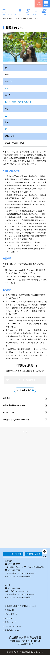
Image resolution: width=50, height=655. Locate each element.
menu (46, 3)
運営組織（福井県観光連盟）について (20, 606)
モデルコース (12, 14)
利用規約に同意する (27, 365)
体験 (28, 14)
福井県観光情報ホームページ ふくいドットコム (15, 4)
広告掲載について (12, 630)
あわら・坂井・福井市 (14, 102)
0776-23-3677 (14, 570)
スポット (20, 14)
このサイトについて (13, 626)
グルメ (44, 14)
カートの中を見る (23, 390)
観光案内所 (9, 610)
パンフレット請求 (14, 554)
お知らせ (8, 618)
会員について (10, 622)
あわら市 (27, 102)
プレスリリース (11, 614)
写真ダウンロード (20, 18)
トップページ (7, 18)
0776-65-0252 (14, 564)
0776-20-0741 (14, 588)
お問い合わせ (34, 554)
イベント (36, 14)
